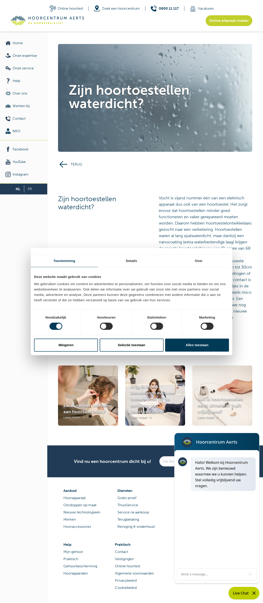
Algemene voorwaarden (134, 573)
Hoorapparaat (74, 498)
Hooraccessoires (77, 526)
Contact (121, 552)
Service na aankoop (133, 512)
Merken (69, 519)
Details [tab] (131, 261)
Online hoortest (127, 566)
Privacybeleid (126, 580)
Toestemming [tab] (64, 261)
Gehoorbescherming (80, 566)
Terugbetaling (128, 519)
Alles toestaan (197, 345)
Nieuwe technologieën (81, 512)
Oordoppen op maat (79, 505)
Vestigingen (124, 559)
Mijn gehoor (73, 552)
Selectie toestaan (131, 345)
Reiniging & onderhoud (136, 526)
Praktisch (70, 559)
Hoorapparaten (75, 573)
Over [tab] (199, 261)
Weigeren (65, 345)
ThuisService (127, 505)
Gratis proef (126, 498)
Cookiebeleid (126, 587)
